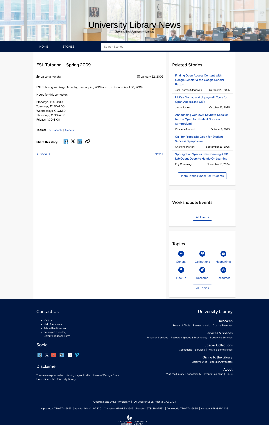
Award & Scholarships (220, 349)
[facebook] (66, 143)
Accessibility (194, 374)
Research (226, 321)
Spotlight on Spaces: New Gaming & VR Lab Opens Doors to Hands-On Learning (201, 156)
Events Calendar (213, 374)
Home (43, 46)
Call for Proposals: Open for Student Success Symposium (199, 139)
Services (200, 349)
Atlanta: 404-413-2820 (87, 408)
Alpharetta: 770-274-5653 (56, 408)
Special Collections (219, 345)
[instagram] (70, 357)
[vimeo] (77, 356)
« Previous (43, 154)
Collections (185, 349)
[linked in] (80, 143)
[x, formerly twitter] (73, 142)
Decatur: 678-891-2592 (150, 408)
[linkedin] (61, 357)
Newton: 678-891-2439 (214, 408)
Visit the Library (175, 374)
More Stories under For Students (202, 176)
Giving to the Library (217, 357)
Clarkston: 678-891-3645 (118, 408)
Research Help (201, 325)
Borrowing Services (221, 337)
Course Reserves (223, 325)
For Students (54, 130)
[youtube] (53, 357)
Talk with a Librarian (55, 328)
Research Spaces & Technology (189, 337)
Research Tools (181, 325)
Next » (159, 154)
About (228, 369)
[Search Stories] (165, 47)
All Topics (202, 288)
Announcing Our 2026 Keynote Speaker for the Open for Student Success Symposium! (201, 119)
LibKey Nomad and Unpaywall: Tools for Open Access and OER (201, 99)
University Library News (134, 25)
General (69, 130)
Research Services (157, 337)
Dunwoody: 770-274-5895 (182, 408)
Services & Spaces (219, 333)
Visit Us (48, 320)
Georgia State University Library (134, 31)
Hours (229, 374)
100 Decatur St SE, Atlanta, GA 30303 (154, 401)
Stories (68, 46)
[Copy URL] (87, 141)
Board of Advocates (221, 361)
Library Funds (199, 361)
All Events (202, 217)
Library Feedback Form (57, 336)
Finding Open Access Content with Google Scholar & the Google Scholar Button (199, 80)
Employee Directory (55, 332)
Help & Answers (53, 324)
